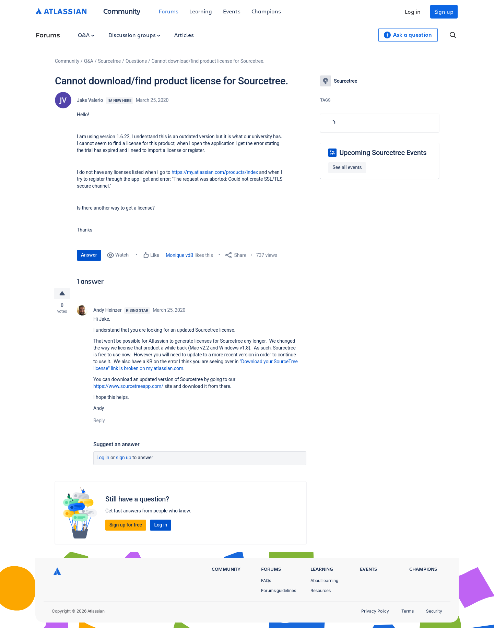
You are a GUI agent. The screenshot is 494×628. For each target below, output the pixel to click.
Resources (320, 590)
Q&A (86, 34)
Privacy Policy (375, 611)
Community (122, 11)
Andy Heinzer (107, 310)
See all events (347, 167)
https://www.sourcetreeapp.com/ (128, 386)
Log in (413, 11)
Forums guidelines (278, 590)
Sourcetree (109, 61)
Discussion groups (134, 34)
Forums (168, 11)
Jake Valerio (90, 100)
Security (434, 611)
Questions (136, 61)
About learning (324, 580)
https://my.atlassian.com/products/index (215, 172)
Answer (89, 255)
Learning (200, 11)
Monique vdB (179, 255)
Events (231, 11)
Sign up (444, 11)
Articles (183, 34)
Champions (266, 11)
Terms (407, 611)
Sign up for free (125, 525)
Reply (99, 420)
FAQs (266, 580)
